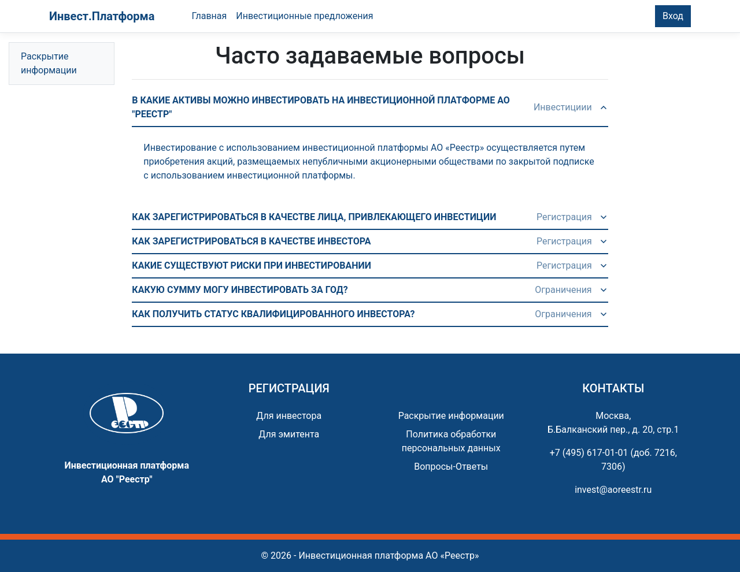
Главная (209, 15)
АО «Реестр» (452, 555)
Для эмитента (288, 434)
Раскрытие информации (49, 63)
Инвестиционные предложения (304, 15)
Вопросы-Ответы (451, 466)
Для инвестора (288, 415)
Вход (673, 15)
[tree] (61, 63)
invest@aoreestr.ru (613, 489)
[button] (370, 108)
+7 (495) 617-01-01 (589, 452)
